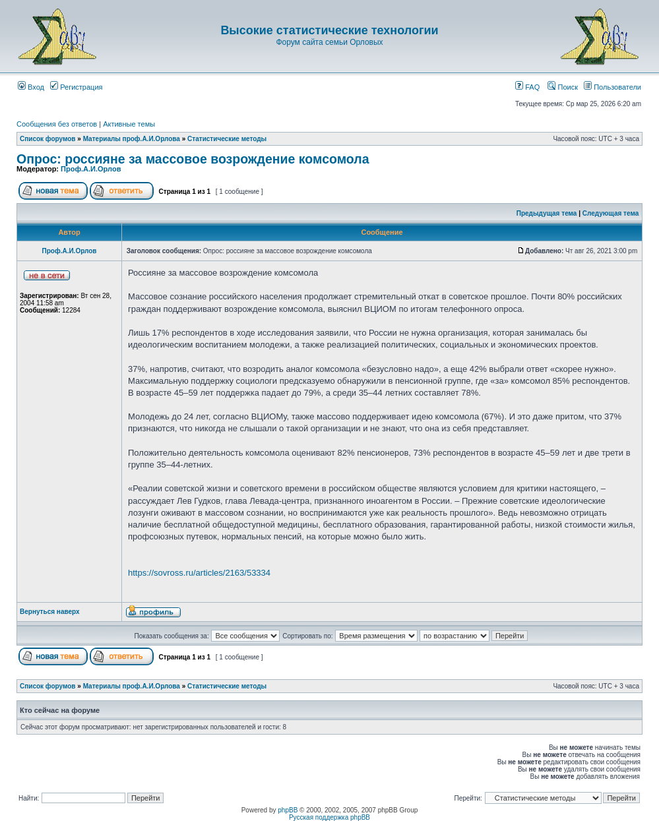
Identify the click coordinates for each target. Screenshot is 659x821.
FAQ (527, 87)
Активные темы (129, 124)
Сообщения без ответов (56, 124)
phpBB (288, 810)
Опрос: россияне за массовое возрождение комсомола (192, 159)
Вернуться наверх (50, 611)
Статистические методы (227, 138)
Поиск (563, 87)
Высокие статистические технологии (329, 30)
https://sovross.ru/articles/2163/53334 (199, 573)
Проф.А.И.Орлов (91, 169)
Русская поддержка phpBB (329, 817)
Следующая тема (610, 213)
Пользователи (612, 87)
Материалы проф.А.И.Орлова (131, 138)
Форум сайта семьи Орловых (329, 42)
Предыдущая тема (547, 213)
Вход (31, 87)
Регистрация (76, 87)
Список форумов (48, 138)
